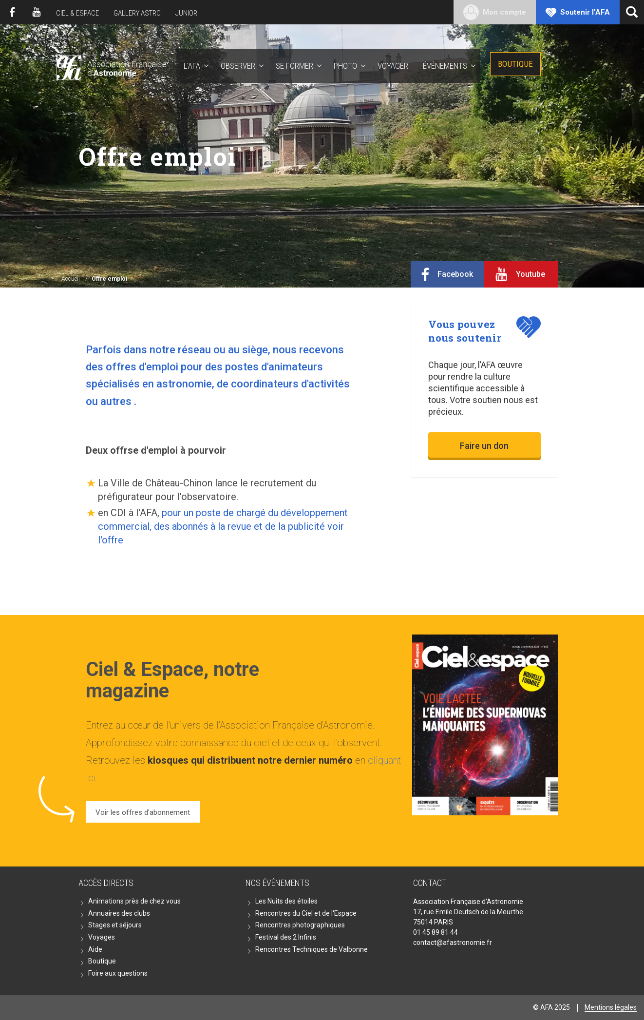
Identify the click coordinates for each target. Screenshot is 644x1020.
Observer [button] (238, 66)
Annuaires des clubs (119, 913)
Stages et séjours (115, 925)
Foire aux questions (118, 973)
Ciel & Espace (77, 13)
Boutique (515, 64)
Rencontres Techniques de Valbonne (311, 949)
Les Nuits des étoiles (286, 901)
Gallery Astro (137, 13)
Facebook (12, 12)
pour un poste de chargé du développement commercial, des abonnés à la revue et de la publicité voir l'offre (223, 526)
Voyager (393, 66)
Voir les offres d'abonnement (142, 812)
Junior (186, 13)
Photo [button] (345, 66)
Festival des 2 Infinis (285, 937)
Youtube (36, 12)
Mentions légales (611, 1007)
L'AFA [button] (192, 66)
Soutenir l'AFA (585, 12)
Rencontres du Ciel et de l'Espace (306, 913)
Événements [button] (445, 66)
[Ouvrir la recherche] (632, 12)
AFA (110, 66)
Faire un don (484, 446)
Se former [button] (294, 66)
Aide (95, 949)
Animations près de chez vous (134, 901)
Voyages (101, 937)
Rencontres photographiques (300, 925)
